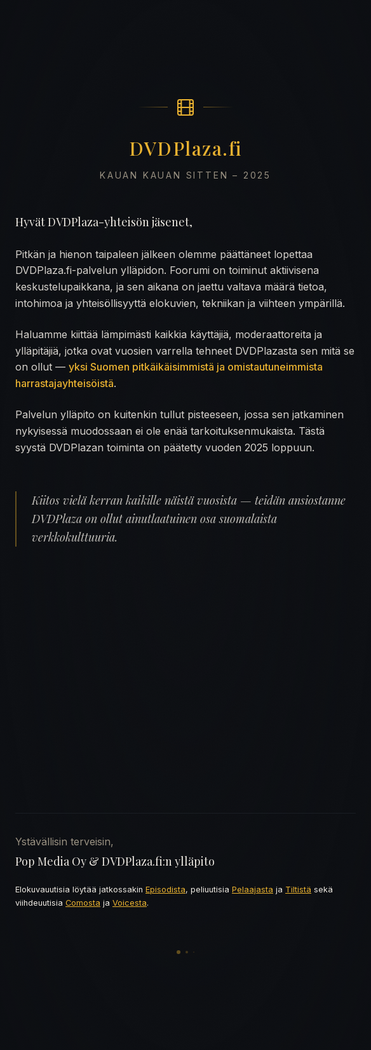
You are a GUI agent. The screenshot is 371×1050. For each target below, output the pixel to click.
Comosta (82, 903)
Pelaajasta (252, 889)
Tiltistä (298, 889)
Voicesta (129, 903)
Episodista (165, 889)
